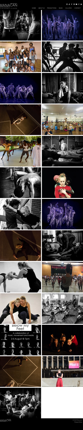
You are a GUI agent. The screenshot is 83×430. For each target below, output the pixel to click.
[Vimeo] (74, 4)
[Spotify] (81, 4)
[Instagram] (67, 4)
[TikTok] (69, 4)
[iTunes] (79, 4)
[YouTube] (76, 4)
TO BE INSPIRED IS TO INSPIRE (8, 8)
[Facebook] (72, 4)
